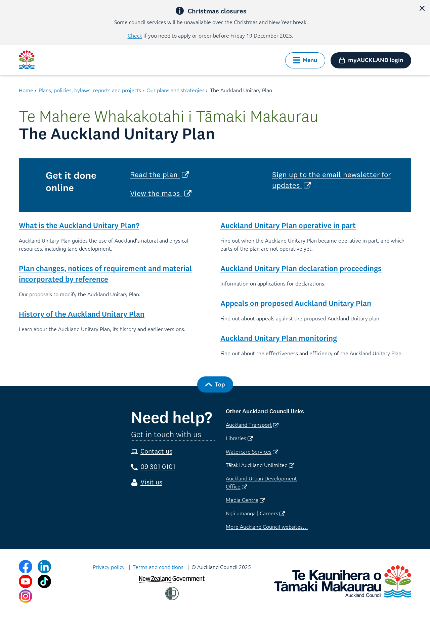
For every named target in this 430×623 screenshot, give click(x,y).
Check (135, 35)
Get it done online (71, 181)
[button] (422, 8)
